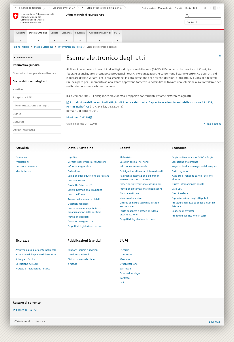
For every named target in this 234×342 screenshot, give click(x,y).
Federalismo (74, 171)
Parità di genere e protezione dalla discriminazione (139, 212)
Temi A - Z (203, 22)
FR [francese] (210, 7)
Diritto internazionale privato (188, 183)
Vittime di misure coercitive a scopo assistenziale (139, 204)
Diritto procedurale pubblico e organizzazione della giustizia (84, 210)
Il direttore (126, 254)
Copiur (17, 113)
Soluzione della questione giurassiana (88, 175)
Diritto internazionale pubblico (85, 189)
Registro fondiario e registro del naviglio (194, 166)
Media (188, 8)
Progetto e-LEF (22, 97)
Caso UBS (177, 188)
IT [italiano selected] (214, 7)
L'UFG (117, 32)
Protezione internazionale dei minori (140, 183)
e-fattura (72, 263)
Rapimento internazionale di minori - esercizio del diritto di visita (140, 177)
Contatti (178, 8)
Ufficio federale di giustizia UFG (102, 7)
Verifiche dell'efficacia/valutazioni (87, 161)
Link (195, 8)
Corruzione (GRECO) (27, 263)
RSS (35, 310)
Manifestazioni (24, 171)
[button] (187, 15)
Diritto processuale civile (81, 259)
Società (54, 32)
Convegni (18, 121)
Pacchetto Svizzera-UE (80, 185)
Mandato (125, 259)
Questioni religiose (78, 203)
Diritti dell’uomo (77, 194)
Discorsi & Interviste (26, 166)
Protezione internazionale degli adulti (141, 188)
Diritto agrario (180, 171)
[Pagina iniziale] (65, 18)
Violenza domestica (130, 198)
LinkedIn (21, 310)
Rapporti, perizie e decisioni (83, 249)
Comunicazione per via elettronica (34, 73)
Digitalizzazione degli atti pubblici (191, 198)
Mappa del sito (165, 8)
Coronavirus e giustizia (80, 221)
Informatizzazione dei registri (31, 105)
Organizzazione (128, 263)
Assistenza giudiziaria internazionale (36, 249)
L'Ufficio (124, 249)
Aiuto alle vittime (129, 193)
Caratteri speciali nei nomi (134, 161)
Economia (67, 32)
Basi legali (125, 268)
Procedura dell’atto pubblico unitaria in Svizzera (194, 204)
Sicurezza (80, 32)
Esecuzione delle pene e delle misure (36, 254)
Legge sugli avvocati (183, 210)
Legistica (72, 157)
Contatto (125, 277)
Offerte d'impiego (130, 273)
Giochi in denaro (181, 193)
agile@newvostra (24, 129)
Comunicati (22, 157)
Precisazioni (22, 161)
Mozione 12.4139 (77, 117)
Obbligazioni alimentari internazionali (141, 171)
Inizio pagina (213, 123)
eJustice (18, 89)
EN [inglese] (219, 7)
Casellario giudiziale (79, 254)
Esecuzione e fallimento (185, 161)
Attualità (20, 32)
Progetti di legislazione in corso (85, 226)
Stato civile (126, 157)
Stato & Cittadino (39, 34)
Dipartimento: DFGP (62, 7)
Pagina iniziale (149, 8)
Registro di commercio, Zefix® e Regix (192, 157)
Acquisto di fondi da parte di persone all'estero (192, 177)
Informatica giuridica (70, 46)
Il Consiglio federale (28, 7)
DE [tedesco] (205, 7)
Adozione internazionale (133, 166)
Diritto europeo (76, 180)
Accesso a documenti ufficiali (84, 199)
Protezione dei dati (78, 216)
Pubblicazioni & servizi (99, 32)
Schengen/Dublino (26, 259)
